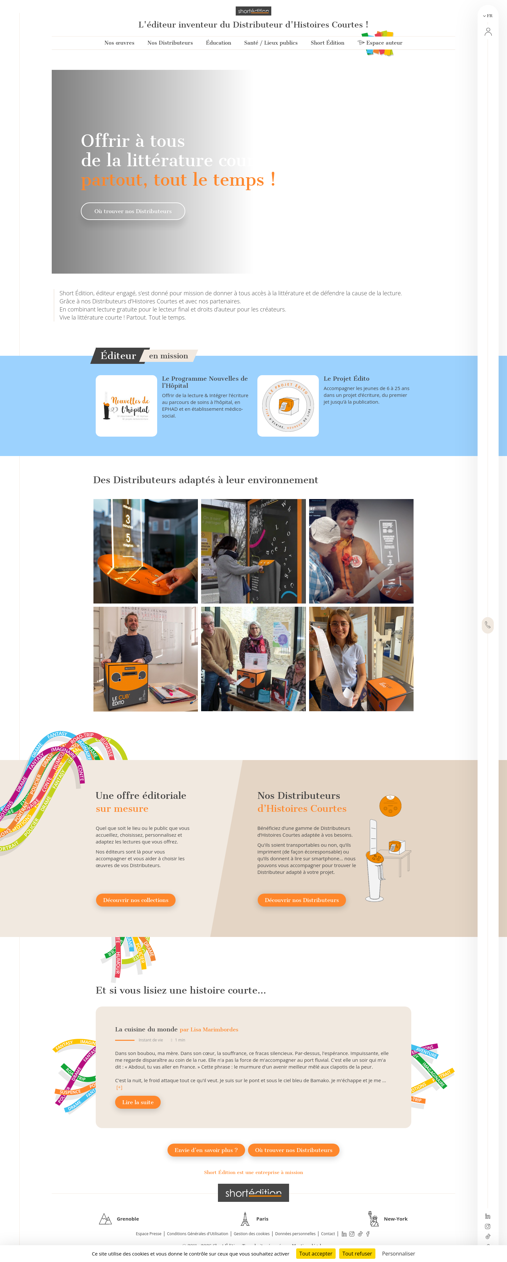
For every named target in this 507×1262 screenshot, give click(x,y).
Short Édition (327, 43)
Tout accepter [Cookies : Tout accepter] (315, 1253)
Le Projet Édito (347, 378)
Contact (328, 1233)
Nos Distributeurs (170, 43)
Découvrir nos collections (135, 900)
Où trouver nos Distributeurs (133, 211)
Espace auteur (380, 43)
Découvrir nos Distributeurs (302, 900)
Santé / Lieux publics (271, 43)
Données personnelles (295, 1233)
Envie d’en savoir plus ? (206, 1150)
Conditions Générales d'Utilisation (197, 1233)
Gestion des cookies (252, 1233)
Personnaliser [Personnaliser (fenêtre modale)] (398, 1253)
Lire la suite (138, 1102)
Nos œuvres (119, 43)
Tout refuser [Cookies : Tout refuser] (357, 1253)
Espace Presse (148, 1233)
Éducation (218, 43)
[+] (119, 1087)
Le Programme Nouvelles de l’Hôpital (205, 382)
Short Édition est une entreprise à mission (253, 1172)
